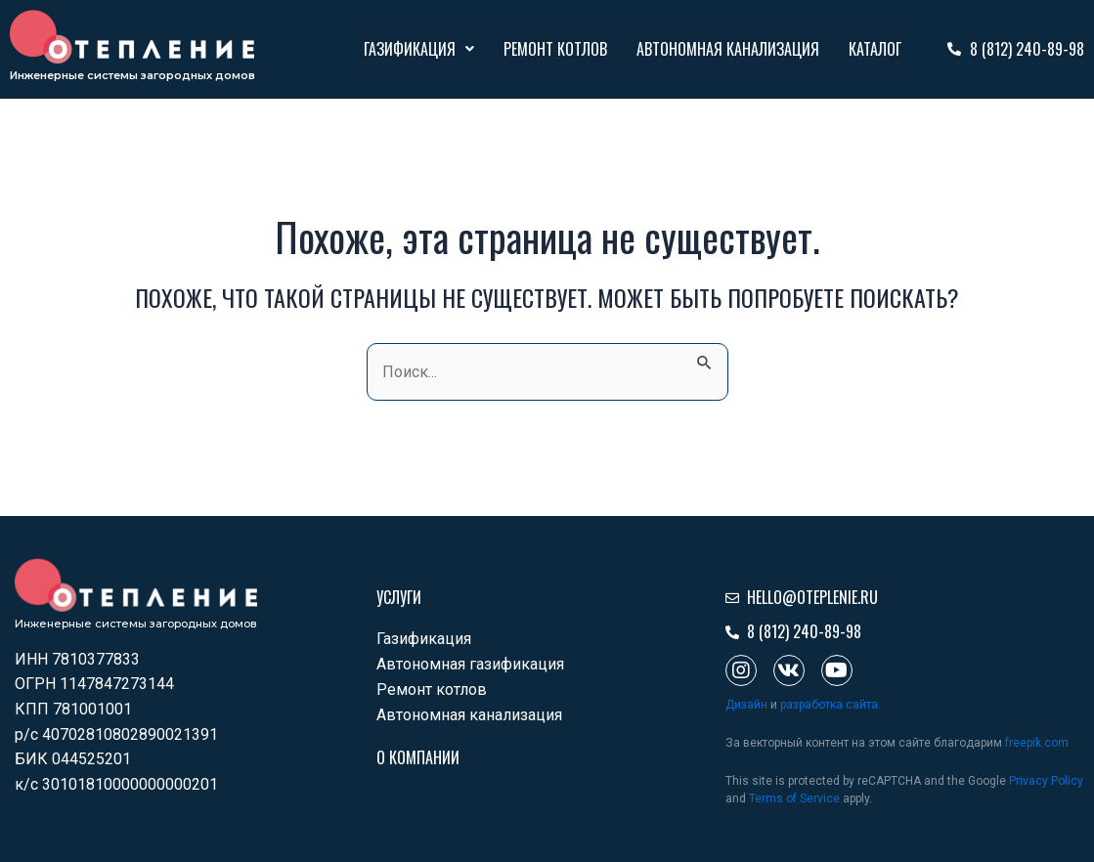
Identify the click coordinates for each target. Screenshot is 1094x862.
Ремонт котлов (555, 49)
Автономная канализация (727, 49)
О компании (417, 757)
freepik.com (1037, 743)
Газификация (419, 49)
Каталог (875, 49)
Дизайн (746, 704)
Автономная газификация (470, 664)
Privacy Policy (1046, 781)
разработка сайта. (830, 704)
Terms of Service (794, 798)
